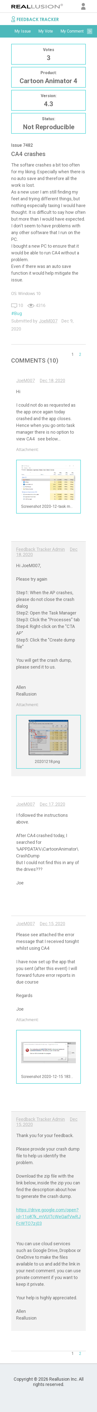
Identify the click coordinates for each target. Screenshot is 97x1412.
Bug (18, 313)
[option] (22, 31)
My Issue (22, 31)
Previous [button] (7, 31)
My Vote (45, 31)
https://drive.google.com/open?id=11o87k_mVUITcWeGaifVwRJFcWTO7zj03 (48, 1216)
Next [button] (89, 31)
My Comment (72, 31)
